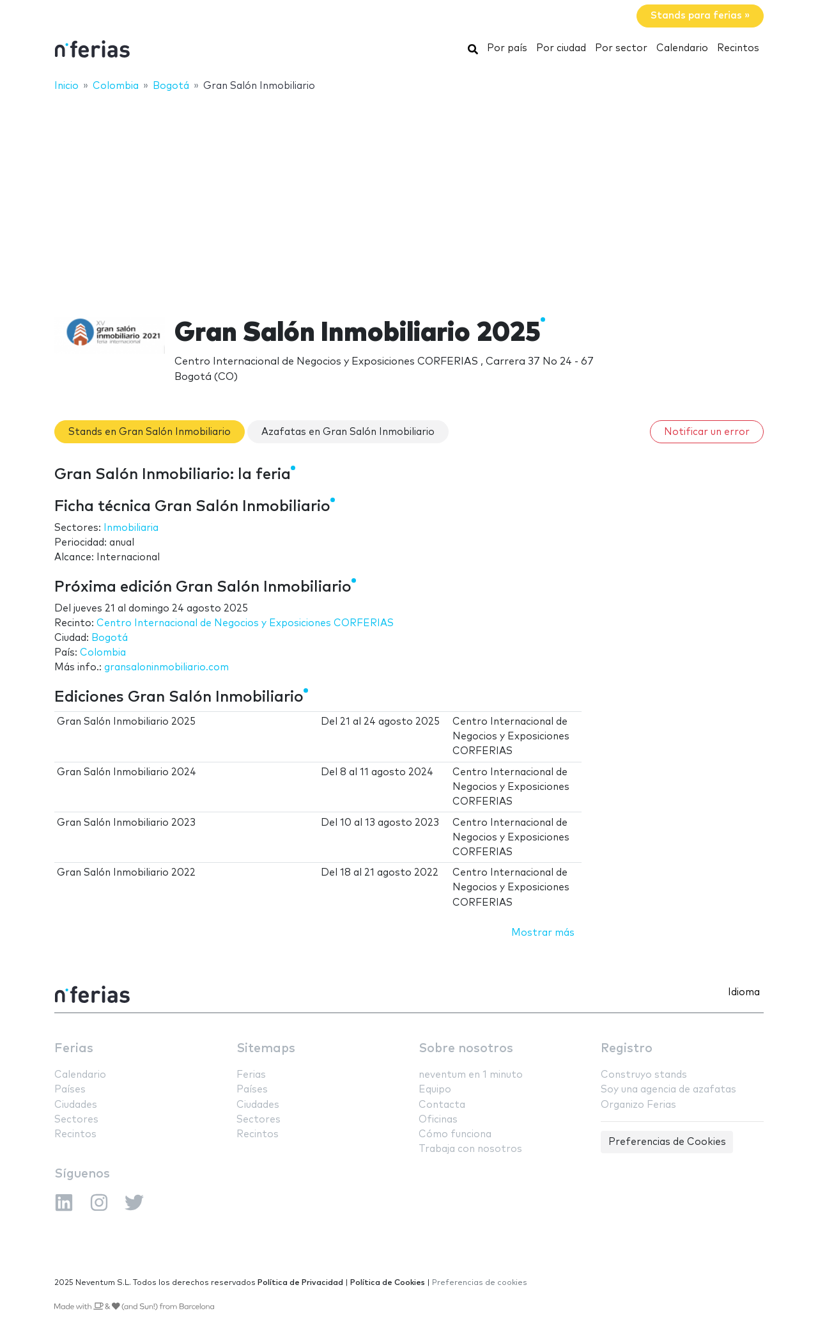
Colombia (103, 653)
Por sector (621, 48)
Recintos (738, 48)
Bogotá (109, 638)
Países (70, 1089)
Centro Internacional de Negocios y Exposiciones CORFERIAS (245, 623)
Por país (507, 48)
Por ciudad (561, 48)
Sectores (76, 1119)
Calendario (682, 48)
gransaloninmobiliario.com (166, 667)
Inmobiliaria (131, 528)
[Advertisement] (409, 196)
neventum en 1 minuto (471, 1075)
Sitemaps (265, 1049)
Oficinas (438, 1119)
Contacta (442, 1105)
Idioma (744, 992)
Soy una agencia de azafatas (668, 1089)
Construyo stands (644, 1075)
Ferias (73, 1049)
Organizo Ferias (638, 1105)
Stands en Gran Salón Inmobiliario (149, 432)
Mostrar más (543, 933)
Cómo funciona (455, 1134)
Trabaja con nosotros (470, 1149)
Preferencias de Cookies (667, 1142)
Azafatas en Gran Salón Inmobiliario (348, 432)
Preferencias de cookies (479, 1283)
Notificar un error (707, 432)
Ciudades (75, 1105)
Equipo (435, 1089)
